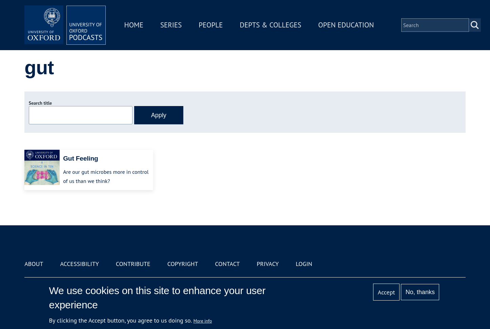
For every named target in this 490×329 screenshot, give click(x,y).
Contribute (133, 264)
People (211, 24)
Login (304, 264)
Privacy (268, 264)
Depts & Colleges (271, 24)
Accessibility (79, 264)
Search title (40, 103)
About (33, 264)
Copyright (182, 264)
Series (171, 24)
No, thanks (420, 292)
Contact (227, 264)
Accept (386, 292)
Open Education (346, 24)
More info (202, 321)
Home (133, 24)
